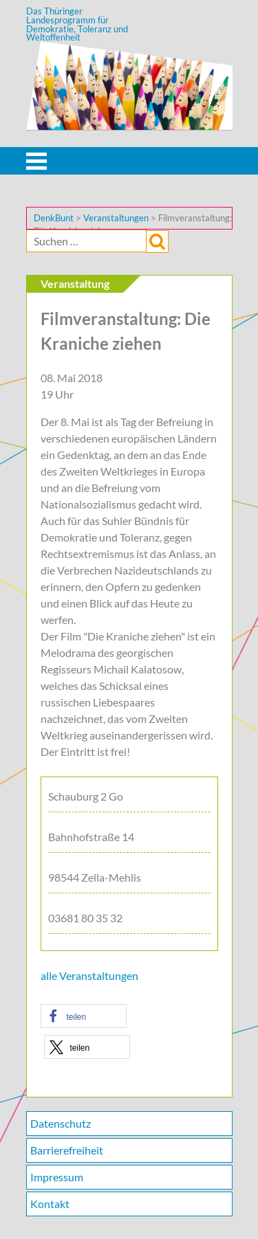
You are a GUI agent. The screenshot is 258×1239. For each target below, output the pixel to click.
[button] (84, 1016)
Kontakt (49, 1203)
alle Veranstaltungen (89, 975)
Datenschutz (60, 1123)
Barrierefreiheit (66, 1150)
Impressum (56, 1176)
